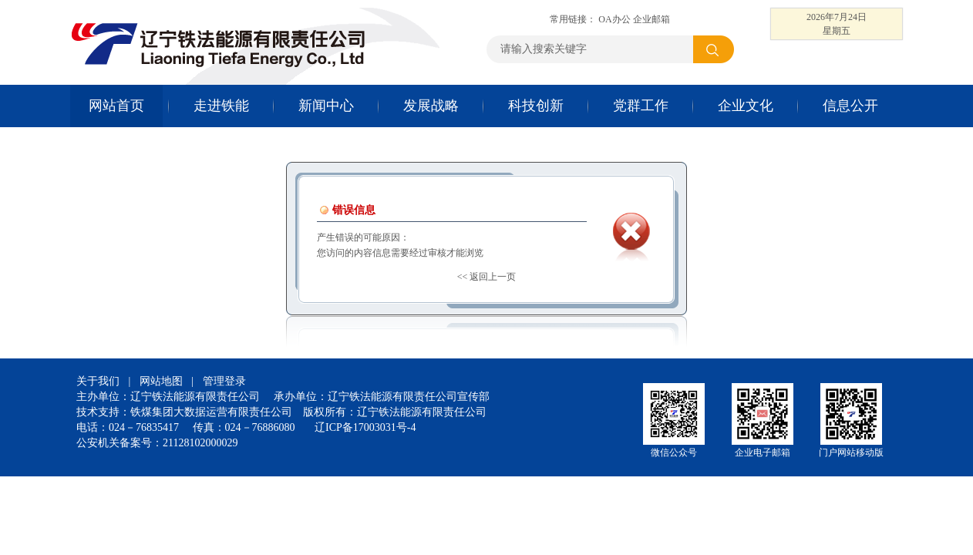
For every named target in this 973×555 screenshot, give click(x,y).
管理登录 (224, 381)
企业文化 (745, 105)
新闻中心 (326, 105)
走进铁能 (221, 105)
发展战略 (431, 105)
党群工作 (640, 105)
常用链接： (574, 19)
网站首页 (116, 105)
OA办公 (614, 19)
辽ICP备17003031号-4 (365, 427)
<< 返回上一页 (487, 276)
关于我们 (98, 381)
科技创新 (536, 105)
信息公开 (850, 105)
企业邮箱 (651, 19)
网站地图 (161, 381)
